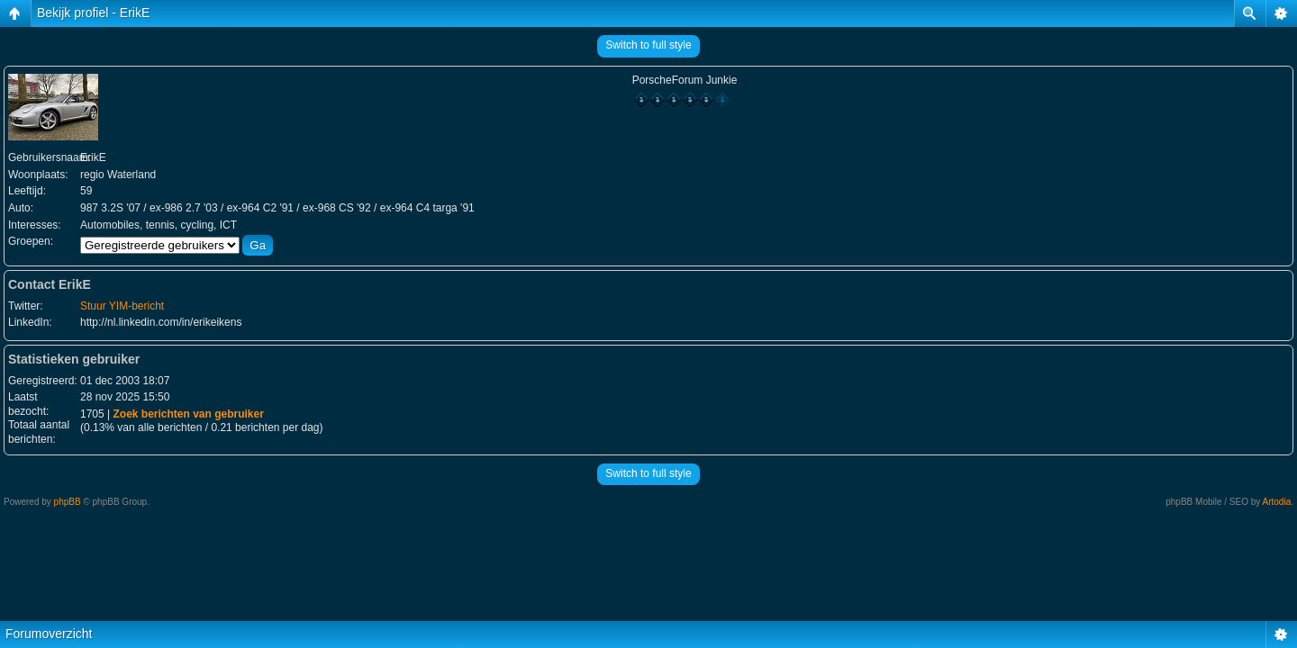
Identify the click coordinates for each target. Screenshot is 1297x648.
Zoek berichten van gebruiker (188, 414)
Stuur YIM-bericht (122, 306)
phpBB (67, 502)
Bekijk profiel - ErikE (93, 12)
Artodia (1277, 502)
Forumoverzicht (48, 633)
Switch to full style (648, 45)
